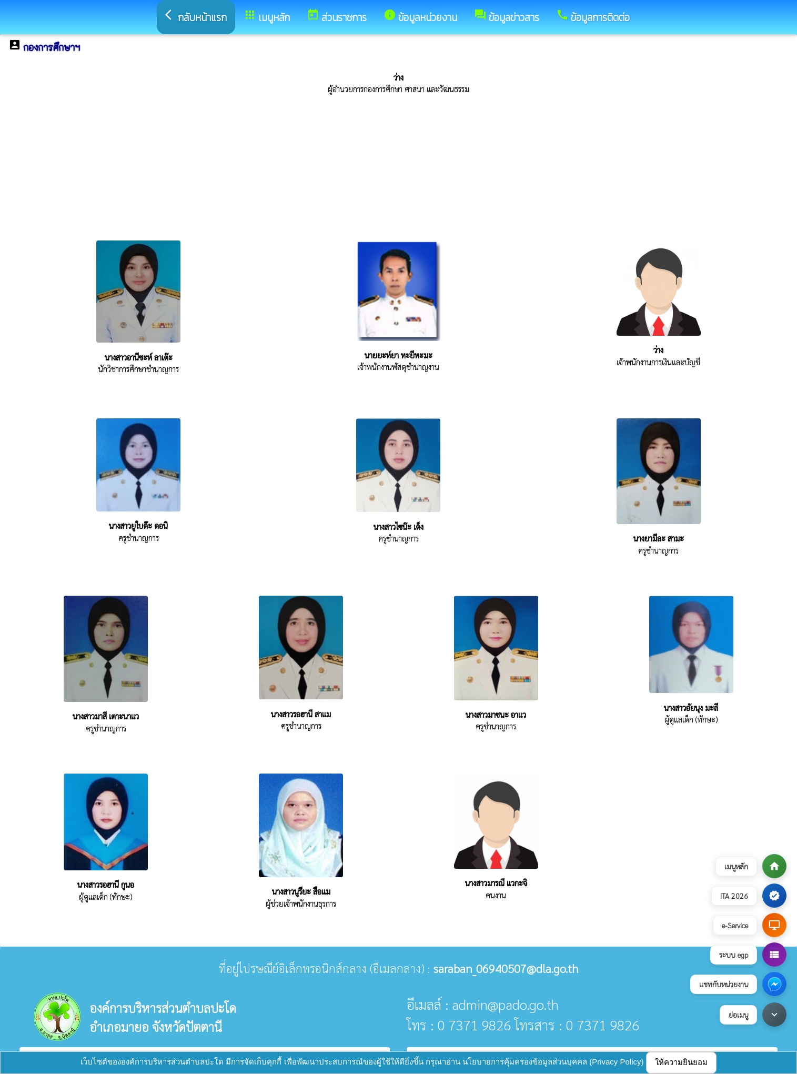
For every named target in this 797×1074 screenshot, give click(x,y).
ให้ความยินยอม (681, 1062)
